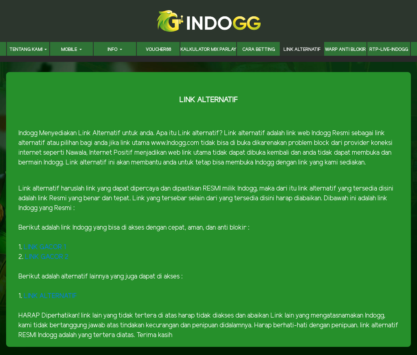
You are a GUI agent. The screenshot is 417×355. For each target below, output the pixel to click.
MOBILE (69, 50)
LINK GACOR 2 (46, 257)
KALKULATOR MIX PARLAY (208, 50)
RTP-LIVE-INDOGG (388, 50)
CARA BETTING (258, 50)
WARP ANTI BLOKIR (345, 50)
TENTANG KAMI (26, 50)
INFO (113, 50)
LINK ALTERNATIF (301, 50)
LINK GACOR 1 (45, 247)
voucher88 (158, 50)
